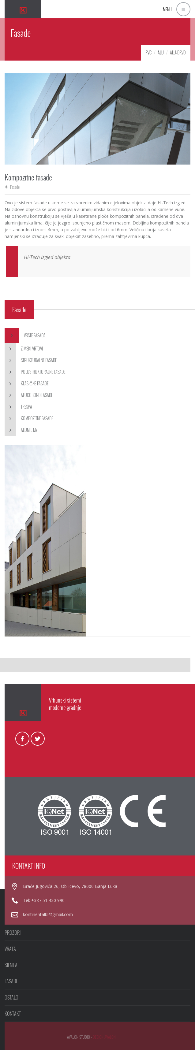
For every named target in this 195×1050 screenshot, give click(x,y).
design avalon (104, 1037)
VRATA (10, 948)
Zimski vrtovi (24, 348)
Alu (161, 52)
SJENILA (11, 965)
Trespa (18, 407)
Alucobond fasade (29, 395)
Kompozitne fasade (29, 418)
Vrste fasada (25, 335)
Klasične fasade (26, 383)
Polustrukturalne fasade (35, 372)
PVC (148, 52)
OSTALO (11, 997)
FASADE (11, 981)
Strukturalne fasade (31, 360)
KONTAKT (13, 1013)
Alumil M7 (21, 430)
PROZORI (13, 932)
